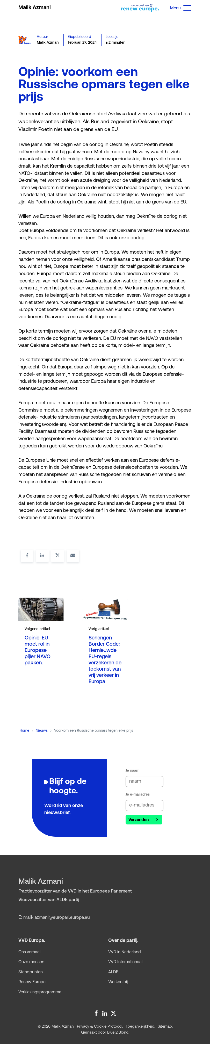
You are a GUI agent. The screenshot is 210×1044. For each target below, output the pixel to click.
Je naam (132, 771)
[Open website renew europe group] (138, 8)
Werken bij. (118, 982)
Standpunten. (31, 972)
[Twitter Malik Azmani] (112, 1012)
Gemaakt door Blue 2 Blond (104, 1033)
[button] (187, 8)
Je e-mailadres (138, 795)
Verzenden (138, 820)
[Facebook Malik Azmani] (96, 1012)
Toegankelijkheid (140, 1027)
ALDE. (113, 972)
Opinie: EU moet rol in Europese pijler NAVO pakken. (37, 651)
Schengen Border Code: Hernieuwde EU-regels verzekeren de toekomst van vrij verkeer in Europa (105, 660)
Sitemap (165, 1027)
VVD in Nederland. (125, 952)
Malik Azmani (34, 7)
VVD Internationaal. (125, 962)
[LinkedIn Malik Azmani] (104, 1012)
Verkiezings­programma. (40, 992)
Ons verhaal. (29, 952)
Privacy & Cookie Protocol (99, 1027)
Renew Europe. (32, 982)
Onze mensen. (31, 962)
